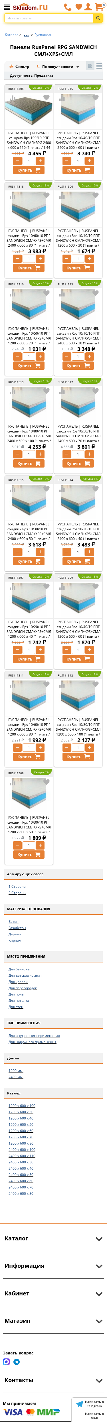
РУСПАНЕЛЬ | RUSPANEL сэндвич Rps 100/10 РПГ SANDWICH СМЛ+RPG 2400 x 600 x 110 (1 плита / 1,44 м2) (29, 143)
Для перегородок (23, 988)
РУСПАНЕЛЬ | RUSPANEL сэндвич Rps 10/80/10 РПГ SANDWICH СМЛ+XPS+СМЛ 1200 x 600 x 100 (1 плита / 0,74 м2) (78, 729)
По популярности (55, 67)
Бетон (14, 921)
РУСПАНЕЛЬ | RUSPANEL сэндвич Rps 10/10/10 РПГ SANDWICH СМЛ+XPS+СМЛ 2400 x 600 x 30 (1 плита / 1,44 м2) (78, 338)
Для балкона (19, 969)
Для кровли (18, 981)
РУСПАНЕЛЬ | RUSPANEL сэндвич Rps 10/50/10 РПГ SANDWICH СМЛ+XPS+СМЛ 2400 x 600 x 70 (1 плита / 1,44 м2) (78, 436)
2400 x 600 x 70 (21, 1187)
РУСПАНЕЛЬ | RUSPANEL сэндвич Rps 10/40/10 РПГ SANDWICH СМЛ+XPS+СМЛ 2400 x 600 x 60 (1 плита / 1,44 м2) (78, 143)
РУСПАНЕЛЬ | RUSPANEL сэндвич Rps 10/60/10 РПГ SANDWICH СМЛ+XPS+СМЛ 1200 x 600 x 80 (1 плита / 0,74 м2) (29, 729)
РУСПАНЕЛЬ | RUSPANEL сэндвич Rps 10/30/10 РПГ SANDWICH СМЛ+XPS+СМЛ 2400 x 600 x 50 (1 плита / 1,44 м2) (29, 534)
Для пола (16, 994)
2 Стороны (17, 892)
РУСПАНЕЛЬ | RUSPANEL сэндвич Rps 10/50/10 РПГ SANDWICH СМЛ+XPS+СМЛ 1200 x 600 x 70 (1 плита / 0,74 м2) (29, 338)
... (26, 33)
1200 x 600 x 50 (21, 1124)
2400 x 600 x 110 (22, 1155)
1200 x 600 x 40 (21, 1118)
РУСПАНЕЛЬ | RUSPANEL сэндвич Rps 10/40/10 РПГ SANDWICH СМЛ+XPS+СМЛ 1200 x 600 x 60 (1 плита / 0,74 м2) (78, 631)
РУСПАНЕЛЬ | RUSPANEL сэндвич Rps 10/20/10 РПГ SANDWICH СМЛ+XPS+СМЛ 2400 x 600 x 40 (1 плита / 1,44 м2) (78, 534)
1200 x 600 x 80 (21, 1143)
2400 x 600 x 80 (21, 1193)
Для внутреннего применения (34, 1035)
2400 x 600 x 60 (21, 1181)
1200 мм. (16, 1070)
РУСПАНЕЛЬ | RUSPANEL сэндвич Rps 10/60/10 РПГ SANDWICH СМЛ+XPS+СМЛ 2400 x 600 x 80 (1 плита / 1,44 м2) (29, 240)
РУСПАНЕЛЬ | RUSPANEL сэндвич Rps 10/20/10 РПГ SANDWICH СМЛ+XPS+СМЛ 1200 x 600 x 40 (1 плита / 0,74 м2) (29, 631)
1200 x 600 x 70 (21, 1137)
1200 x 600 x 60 (21, 1130)
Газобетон (17, 927)
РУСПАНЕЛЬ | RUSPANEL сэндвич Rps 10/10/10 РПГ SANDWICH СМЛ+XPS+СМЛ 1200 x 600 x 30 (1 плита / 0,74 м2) (78, 240)
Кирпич (15, 940)
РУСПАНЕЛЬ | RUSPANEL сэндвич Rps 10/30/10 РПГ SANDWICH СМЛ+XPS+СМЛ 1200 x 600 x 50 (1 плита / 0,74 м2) (29, 827)
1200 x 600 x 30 (21, 1112)
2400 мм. (16, 1076)
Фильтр (19, 66)
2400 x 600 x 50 (21, 1174)
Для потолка (19, 1000)
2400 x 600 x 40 (21, 1168)
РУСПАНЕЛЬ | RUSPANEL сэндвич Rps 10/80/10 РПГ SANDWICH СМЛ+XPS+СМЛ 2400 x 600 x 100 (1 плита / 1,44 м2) (29, 436)
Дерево (15, 934)
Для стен (16, 1006)
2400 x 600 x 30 (21, 1162)
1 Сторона (17, 886)
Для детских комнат (25, 975)
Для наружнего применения (32, 1041)
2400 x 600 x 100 (22, 1149)
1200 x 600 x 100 (22, 1105)
